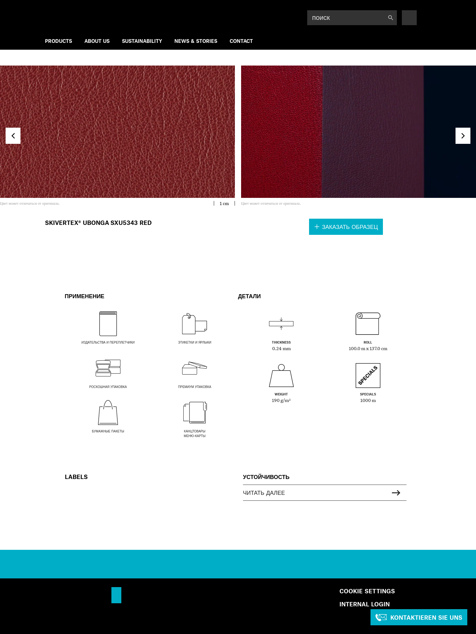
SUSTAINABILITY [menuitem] (142, 41)
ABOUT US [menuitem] (97, 41)
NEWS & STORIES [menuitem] (195, 41)
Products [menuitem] (58, 41)
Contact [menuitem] (241, 41)
